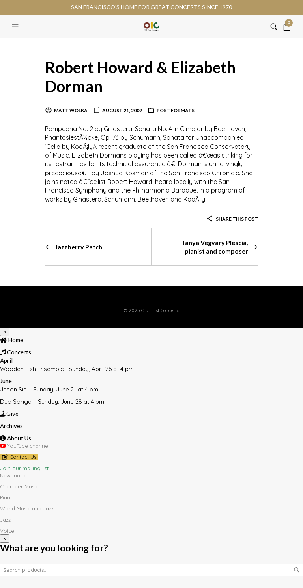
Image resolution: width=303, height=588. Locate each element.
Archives (11, 425)
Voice (7, 531)
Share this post (232, 219)
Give (9, 413)
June (6, 380)
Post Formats (176, 110)
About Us (15, 437)
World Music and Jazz (27, 508)
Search (297, 570)
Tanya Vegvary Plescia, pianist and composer (214, 247)
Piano (7, 497)
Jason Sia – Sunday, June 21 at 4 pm (49, 389)
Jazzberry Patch (78, 246)
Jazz (5, 520)
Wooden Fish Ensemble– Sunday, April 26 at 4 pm (67, 369)
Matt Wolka (71, 110)
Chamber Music (19, 486)
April (6, 360)
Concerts (15, 352)
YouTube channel (24, 446)
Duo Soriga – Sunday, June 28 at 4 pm (52, 401)
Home (11, 339)
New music (13, 475)
